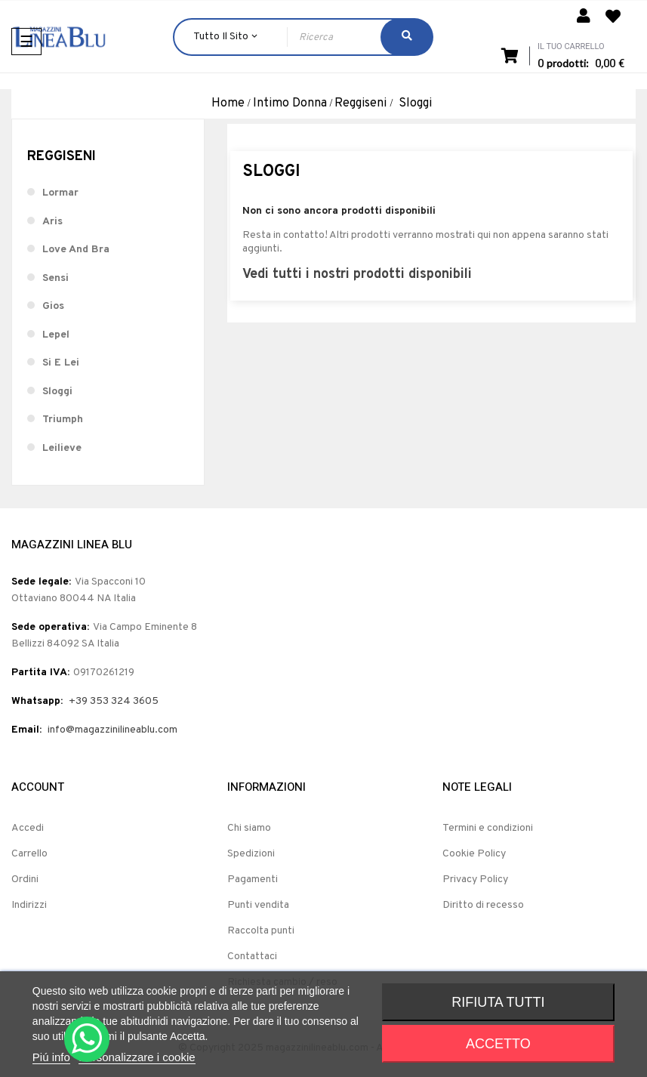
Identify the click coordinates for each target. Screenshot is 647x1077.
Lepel (55, 335)
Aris (52, 221)
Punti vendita (258, 905)
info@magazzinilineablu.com (112, 730)
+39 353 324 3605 (114, 701)
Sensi (55, 278)
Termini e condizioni (487, 828)
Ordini (25, 879)
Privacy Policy (475, 879)
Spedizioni (251, 853)
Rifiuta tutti (497, 1002)
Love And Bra (75, 249)
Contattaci (252, 956)
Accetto (498, 1043)
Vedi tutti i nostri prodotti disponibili (357, 274)
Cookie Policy (474, 853)
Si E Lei (60, 362)
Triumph (62, 419)
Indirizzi (29, 905)
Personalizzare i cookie (137, 1057)
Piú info (51, 1057)
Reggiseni (61, 156)
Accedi (27, 828)
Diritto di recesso (483, 905)
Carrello (29, 853)
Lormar (60, 193)
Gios (53, 306)
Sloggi (57, 391)
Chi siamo (249, 828)
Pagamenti (252, 879)
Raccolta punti (260, 930)
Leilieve (62, 448)
